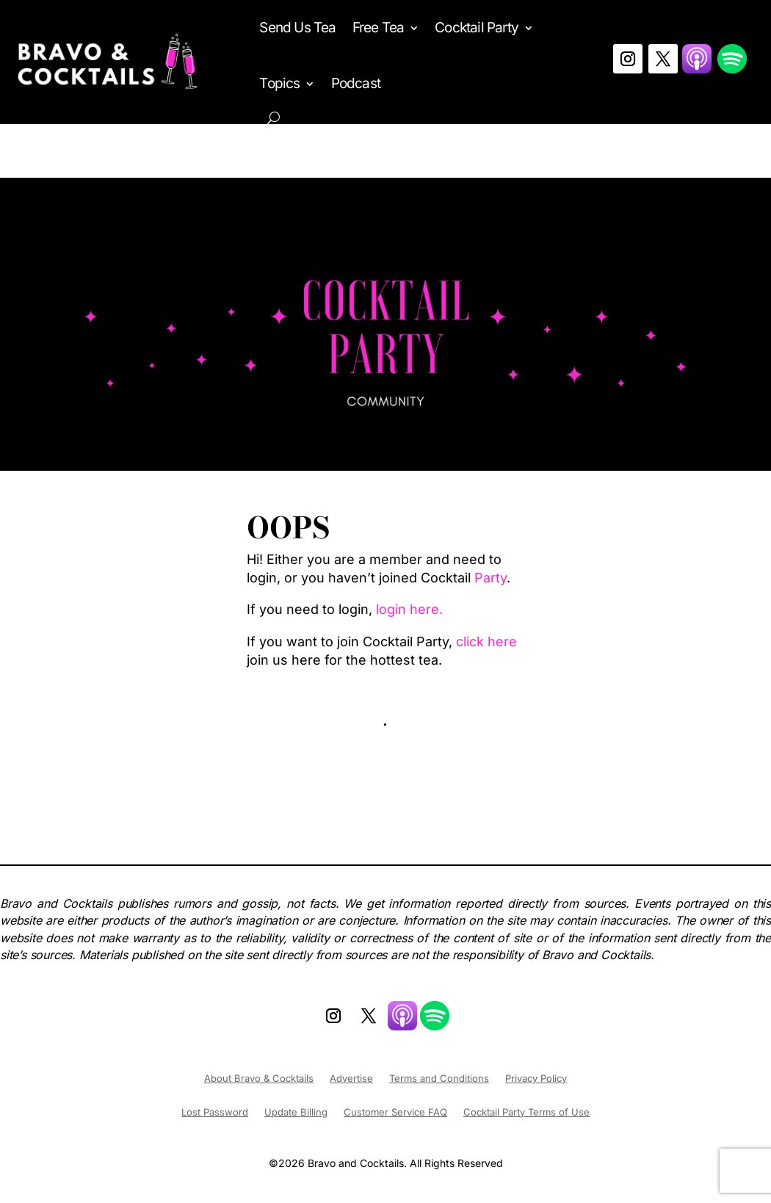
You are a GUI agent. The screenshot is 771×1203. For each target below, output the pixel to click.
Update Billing (295, 1112)
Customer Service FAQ (395, 1112)
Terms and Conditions (439, 1078)
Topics (279, 83)
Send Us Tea (297, 27)
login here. (409, 609)
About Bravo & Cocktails (259, 1078)
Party (490, 577)
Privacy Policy (536, 1078)
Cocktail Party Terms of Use (526, 1112)
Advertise (351, 1078)
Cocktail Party (476, 27)
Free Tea (378, 27)
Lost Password (214, 1112)
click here (486, 641)
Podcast (355, 83)
